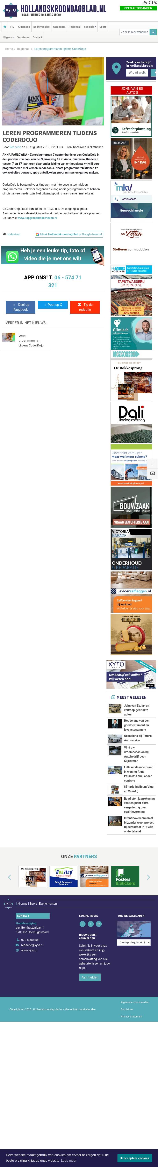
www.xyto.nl (29, 950)
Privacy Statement (131, 1016)
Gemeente (59, 26)
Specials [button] (89, 26)
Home (9, 49)
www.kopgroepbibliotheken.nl (37, 218)
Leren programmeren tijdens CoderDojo (31, 340)
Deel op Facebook (20, 307)
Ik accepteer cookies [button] (134, 1158)
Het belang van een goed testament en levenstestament (137, 725)
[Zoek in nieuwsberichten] (134, 32)
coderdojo (13, 234)
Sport (102, 26)
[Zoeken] (153, 32)
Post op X (53, 305)
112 (12, 26)
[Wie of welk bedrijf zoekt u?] (137, 73)
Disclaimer (127, 1009)
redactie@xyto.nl (32, 945)
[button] (5, 877)
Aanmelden (90, 977)
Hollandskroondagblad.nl (63, 9)
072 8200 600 (30, 940)
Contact (37, 37)
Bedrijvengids (41, 26)
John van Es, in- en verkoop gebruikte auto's (136, 710)
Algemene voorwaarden (135, 1002)
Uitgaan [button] (7, 37)
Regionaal (74, 26)
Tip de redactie (85, 307)
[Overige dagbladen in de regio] (134, 942)
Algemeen (24, 26)
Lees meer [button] (69, 1160)
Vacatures (23, 37)
